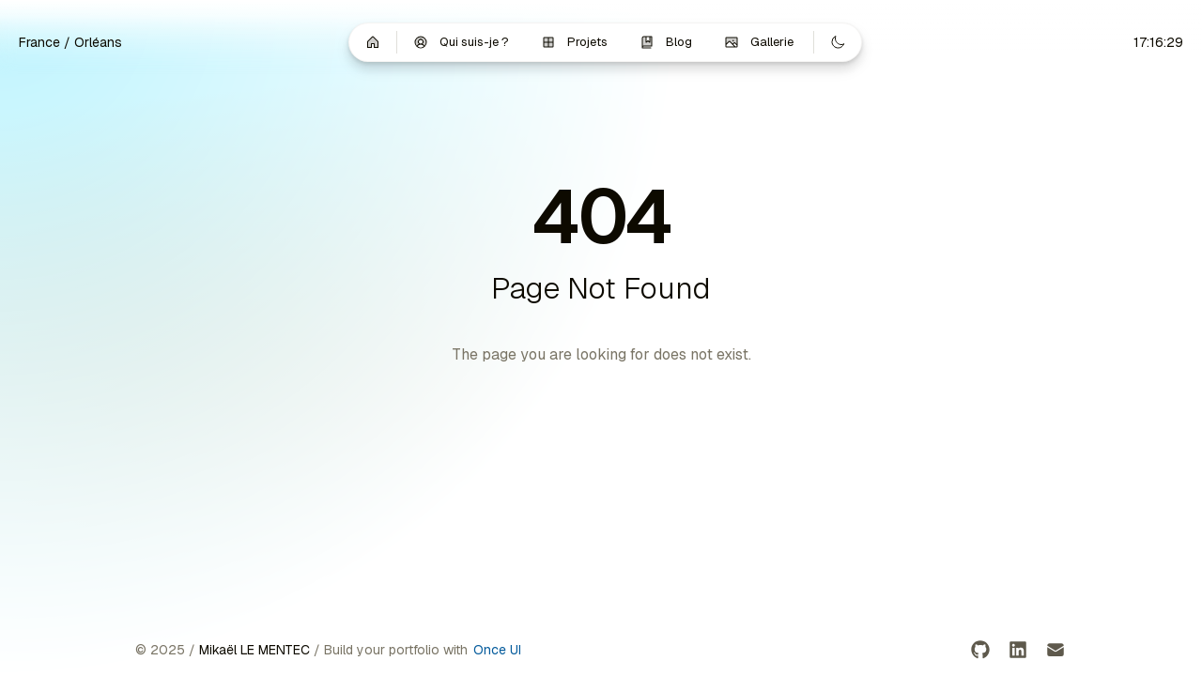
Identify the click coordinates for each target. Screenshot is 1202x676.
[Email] (1055, 649)
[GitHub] (980, 649)
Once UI (497, 649)
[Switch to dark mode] (837, 42)
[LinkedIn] (1018, 649)
